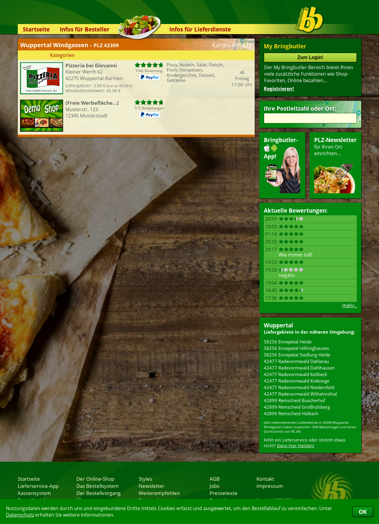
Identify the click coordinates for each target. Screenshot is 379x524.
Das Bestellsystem (97, 485)
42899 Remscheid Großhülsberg (297, 407)
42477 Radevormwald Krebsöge (296, 381)
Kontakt (265, 478)
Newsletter (151, 485)
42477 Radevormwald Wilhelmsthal (300, 394)
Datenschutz (20, 515)
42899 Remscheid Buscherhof (294, 400)
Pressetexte (223, 492)
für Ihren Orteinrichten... (335, 164)
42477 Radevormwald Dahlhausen (299, 368)
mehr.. (349, 305)
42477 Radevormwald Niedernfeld (299, 387)
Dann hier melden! (295, 445)
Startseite (36, 29)
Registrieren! (279, 88)
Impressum (269, 485)
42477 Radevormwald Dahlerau (296, 361)
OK (363, 511)
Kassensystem (34, 492)
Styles (145, 478)
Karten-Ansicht (232, 45)
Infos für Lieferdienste (200, 29)
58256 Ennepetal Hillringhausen (296, 348)
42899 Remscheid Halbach (291, 413)
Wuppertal (278, 325)
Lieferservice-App (38, 485)
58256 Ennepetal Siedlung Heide (297, 355)
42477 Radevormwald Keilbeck (295, 374)
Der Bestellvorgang (98, 492)
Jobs (214, 485)
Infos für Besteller (85, 29)
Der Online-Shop (95, 478)
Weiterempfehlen (159, 492)
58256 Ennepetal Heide (287, 342)
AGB (215, 478)
